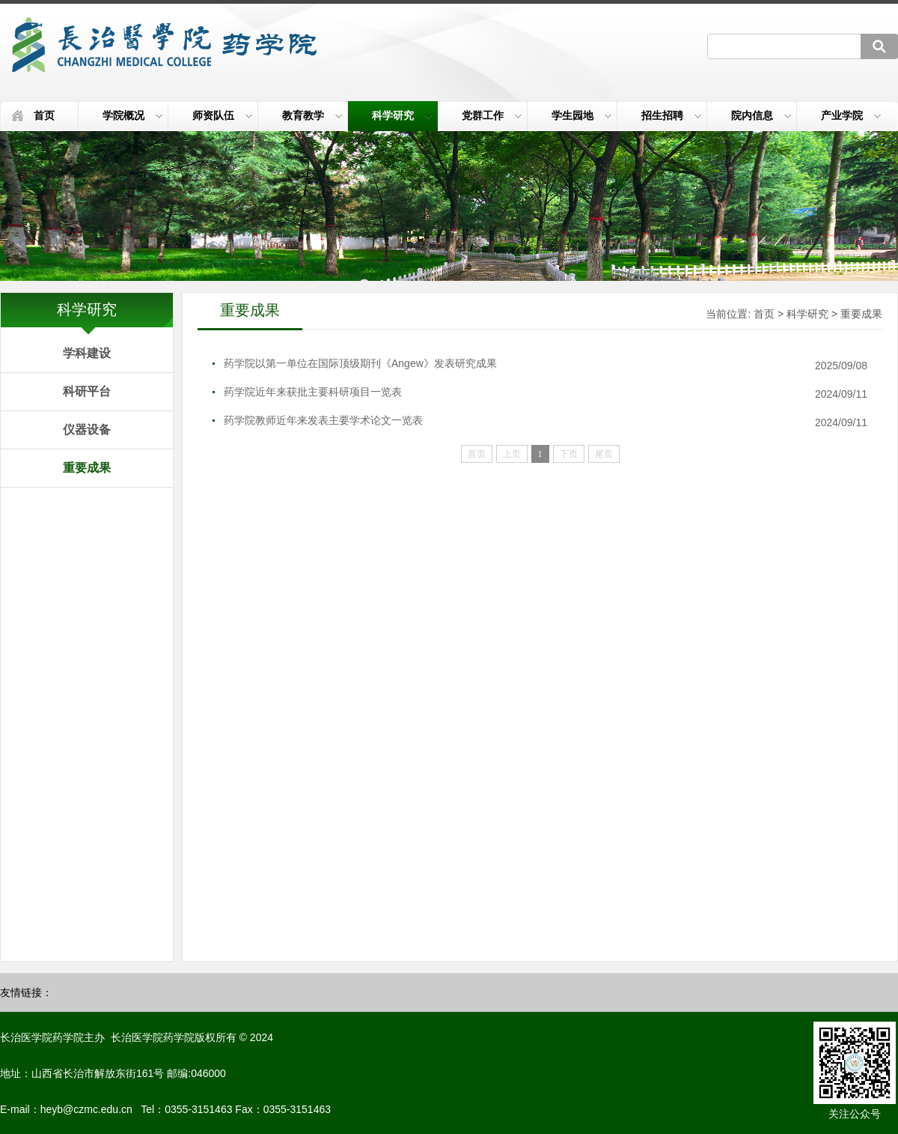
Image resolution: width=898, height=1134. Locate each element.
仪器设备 (87, 429)
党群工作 (492, 115)
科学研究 (402, 115)
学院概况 (132, 115)
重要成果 (87, 467)
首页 (44, 115)
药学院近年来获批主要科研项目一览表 (313, 392)
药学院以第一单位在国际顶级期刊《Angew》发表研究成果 (360, 363)
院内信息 (761, 115)
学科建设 (87, 353)
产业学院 (851, 115)
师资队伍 (222, 115)
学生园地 (581, 115)
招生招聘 (671, 115)
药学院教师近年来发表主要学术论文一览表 (323, 420)
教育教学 (312, 115)
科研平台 (87, 391)
